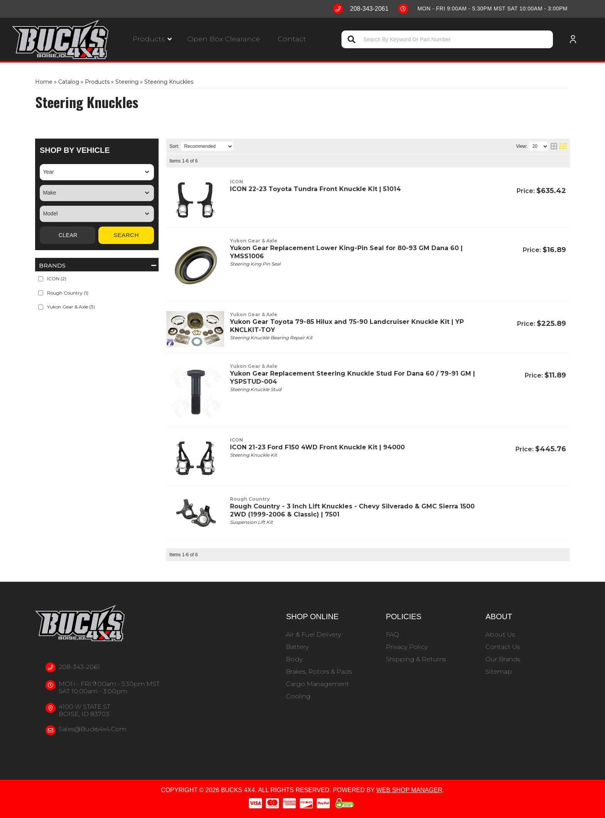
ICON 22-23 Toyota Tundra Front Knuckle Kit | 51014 (315, 189)
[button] (152, 39)
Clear (67, 235)
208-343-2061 (79, 667)
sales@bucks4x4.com (92, 729)
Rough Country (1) (67, 293)
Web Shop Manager (409, 790)
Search (126, 235)
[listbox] (97, 172)
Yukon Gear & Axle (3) (71, 307)
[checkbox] (40, 278)
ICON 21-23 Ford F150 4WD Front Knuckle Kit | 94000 (317, 447)
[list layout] (563, 146)
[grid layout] (554, 146)
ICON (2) (56, 278)
